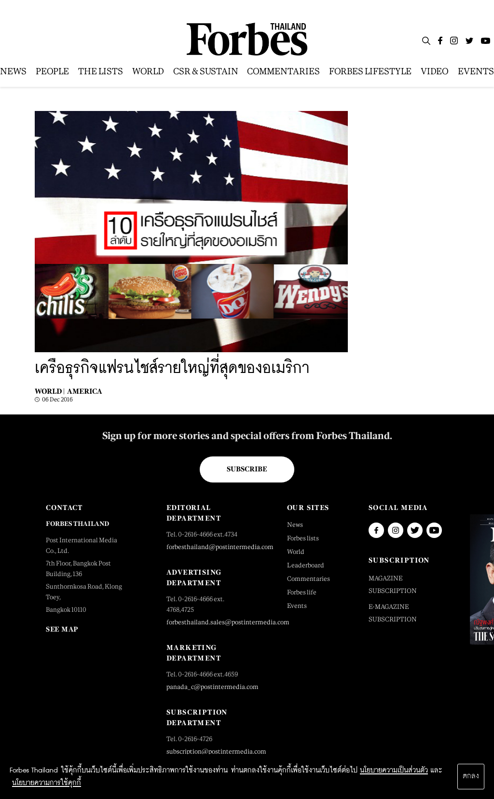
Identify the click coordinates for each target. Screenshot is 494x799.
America (84, 391)
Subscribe (247, 469)
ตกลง (471, 776)
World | (50, 391)
